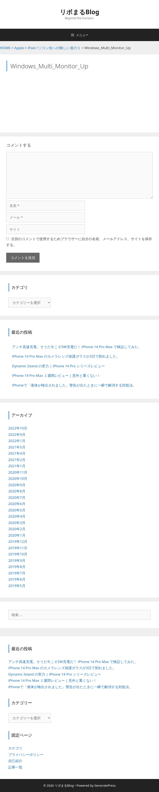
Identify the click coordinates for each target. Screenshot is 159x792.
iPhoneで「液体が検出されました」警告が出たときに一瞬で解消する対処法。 (70, 686)
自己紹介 (15, 760)
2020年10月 (17, 478)
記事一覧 (15, 767)
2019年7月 (16, 573)
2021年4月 (16, 453)
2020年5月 (16, 510)
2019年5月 (16, 585)
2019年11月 (17, 547)
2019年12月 (17, 541)
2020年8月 (16, 491)
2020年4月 (16, 516)
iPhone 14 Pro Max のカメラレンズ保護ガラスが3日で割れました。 (62, 667)
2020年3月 (16, 522)
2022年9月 (16, 434)
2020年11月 (17, 472)
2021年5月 (16, 447)
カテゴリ (15, 748)
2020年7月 (16, 497)
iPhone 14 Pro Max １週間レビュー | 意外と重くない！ (52, 680)
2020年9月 (16, 485)
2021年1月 (16, 466)
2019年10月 (17, 554)
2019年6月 (16, 579)
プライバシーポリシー (25, 754)
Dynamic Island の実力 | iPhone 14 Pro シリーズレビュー (54, 674)
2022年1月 (16, 440)
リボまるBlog (79, 12)
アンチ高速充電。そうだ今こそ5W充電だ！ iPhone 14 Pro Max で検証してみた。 (73, 661)
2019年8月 (16, 566)
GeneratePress (105, 785)
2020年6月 (16, 503)
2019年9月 (16, 560)
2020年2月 (16, 528)
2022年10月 (17, 428)
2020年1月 (16, 535)
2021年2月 (16, 459)
